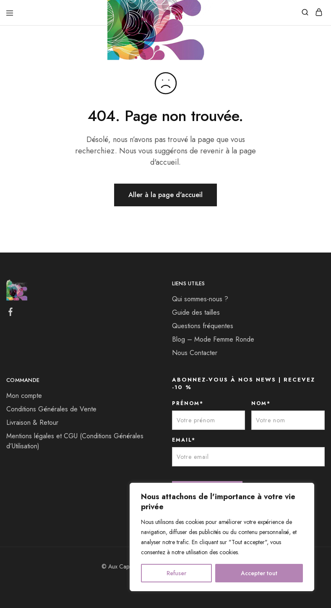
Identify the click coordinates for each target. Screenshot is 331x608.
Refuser (176, 573)
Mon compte (24, 395)
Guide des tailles (196, 312)
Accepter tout (259, 573)
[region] (222, 537)
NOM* (261, 403)
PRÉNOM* (187, 403)
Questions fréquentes (202, 326)
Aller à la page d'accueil (165, 195)
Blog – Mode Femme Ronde (213, 339)
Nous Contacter (194, 353)
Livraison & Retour (32, 422)
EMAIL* (183, 440)
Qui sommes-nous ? (200, 299)
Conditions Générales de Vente (51, 409)
